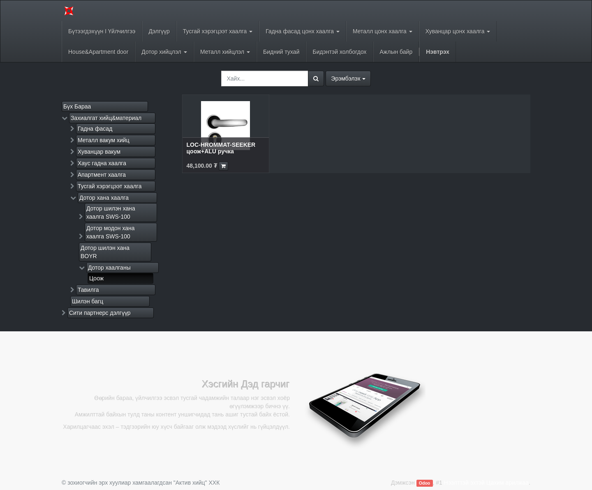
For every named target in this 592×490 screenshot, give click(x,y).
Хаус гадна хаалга (102, 163)
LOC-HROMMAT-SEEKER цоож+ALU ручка (221, 147)
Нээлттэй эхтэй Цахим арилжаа (486, 482)
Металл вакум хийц (104, 140)
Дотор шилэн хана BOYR (105, 252)
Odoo (424, 483)
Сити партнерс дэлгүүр (100, 313)
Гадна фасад (95, 128)
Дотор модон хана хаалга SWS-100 (110, 232)
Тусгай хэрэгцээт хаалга (110, 186)
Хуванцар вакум (99, 151)
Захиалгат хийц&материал (106, 118)
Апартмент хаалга (102, 174)
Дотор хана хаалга (104, 197)
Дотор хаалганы (109, 267)
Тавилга (88, 290)
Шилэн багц (87, 301)
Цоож (96, 278)
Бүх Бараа (77, 106)
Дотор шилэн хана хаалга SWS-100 (110, 212)
